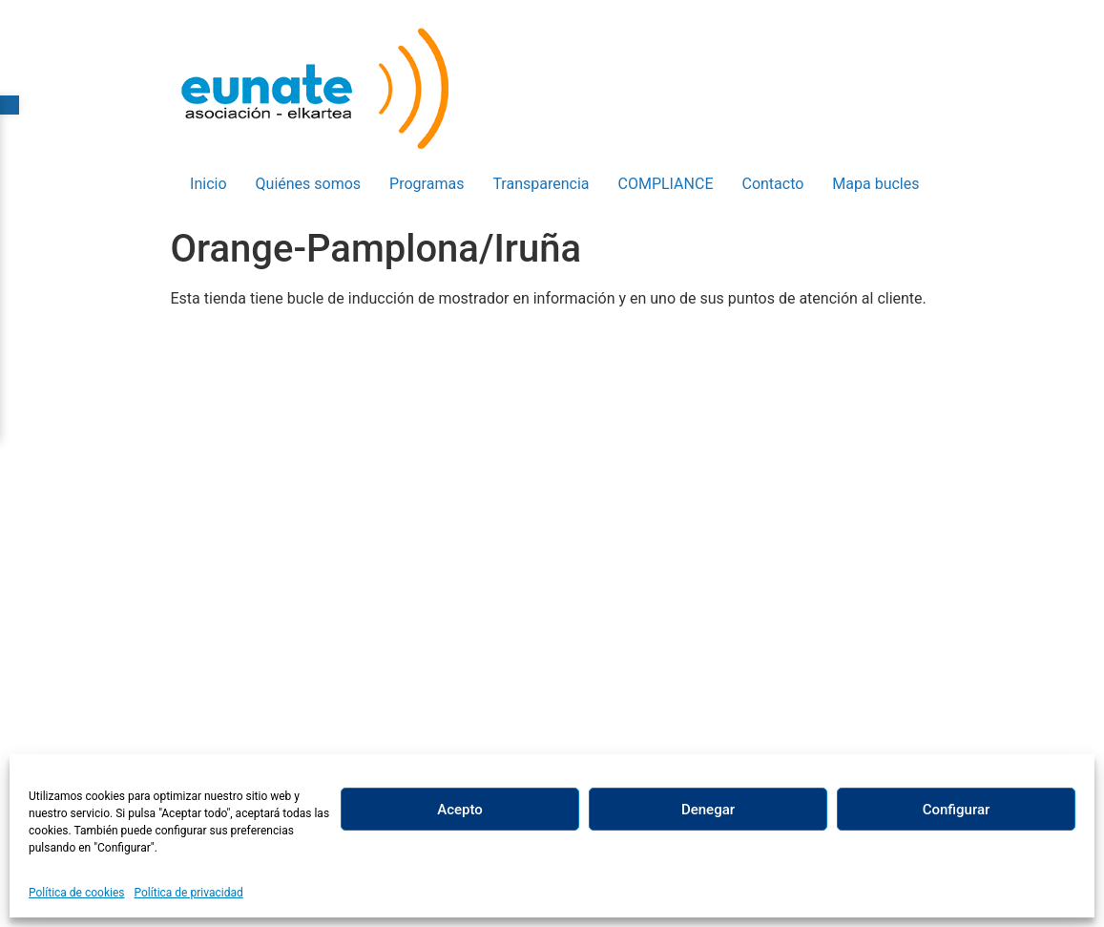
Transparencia (540, 184)
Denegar (708, 809)
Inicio (208, 184)
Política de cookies (77, 892)
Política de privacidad (189, 892)
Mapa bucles (875, 184)
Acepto (460, 809)
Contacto (772, 184)
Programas (426, 184)
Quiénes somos (309, 184)
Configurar (956, 809)
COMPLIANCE (666, 184)
